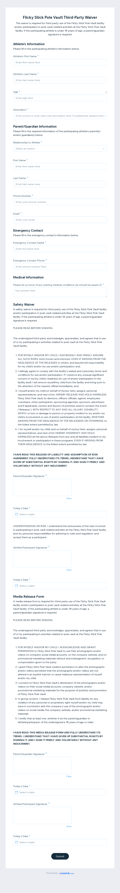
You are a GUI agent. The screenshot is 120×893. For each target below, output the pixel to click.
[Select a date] (61, 514)
